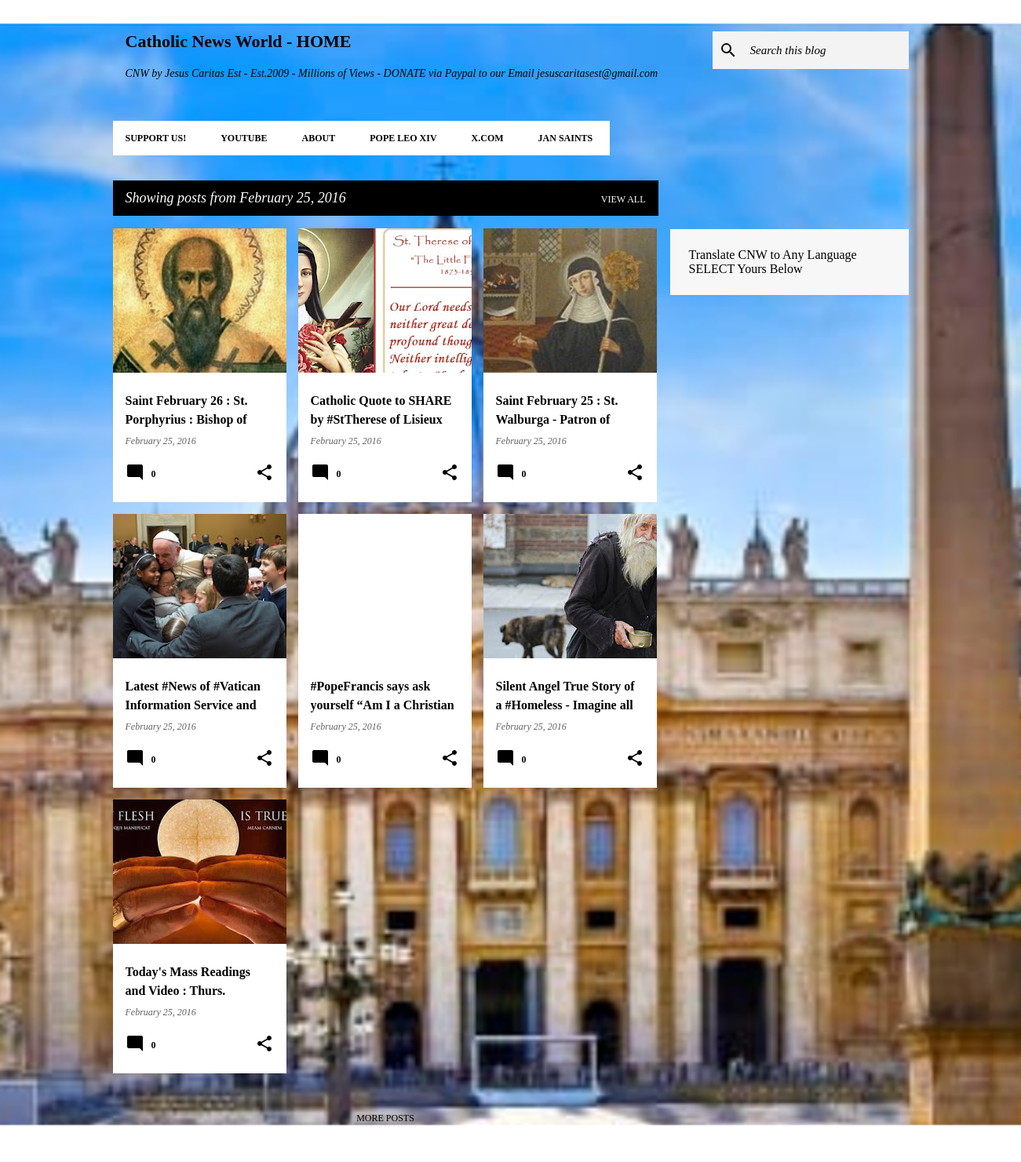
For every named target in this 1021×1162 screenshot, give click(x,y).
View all (623, 199)
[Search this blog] (826, 50)
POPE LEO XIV (403, 138)
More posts (385, 1118)
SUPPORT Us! (156, 138)
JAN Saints (565, 138)
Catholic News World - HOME (239, 41)
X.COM (488, 138)
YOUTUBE (244, 138)
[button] (264, 473)
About (319, 138)
